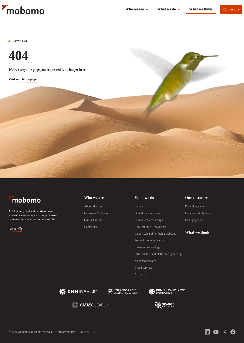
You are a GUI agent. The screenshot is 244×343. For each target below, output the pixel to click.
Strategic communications (150, 240)
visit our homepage (23, 79)
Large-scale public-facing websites (155, 233)
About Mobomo (93, 206)
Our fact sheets (93, 220)
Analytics (140, 274)
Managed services (145, 260)
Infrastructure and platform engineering (158, 254)
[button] (137, 9)
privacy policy (66, 331)
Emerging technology (147, 247)
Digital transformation (148, 213)
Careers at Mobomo (96, 213)
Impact (139, 206)
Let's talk (15, 229)
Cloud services (143, 267)
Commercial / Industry (198, 213)
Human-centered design (149, 220)
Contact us (231, 9)
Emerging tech (194, 220)
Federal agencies (195, 206)
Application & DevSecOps (150, 226)
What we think (200, 9)
